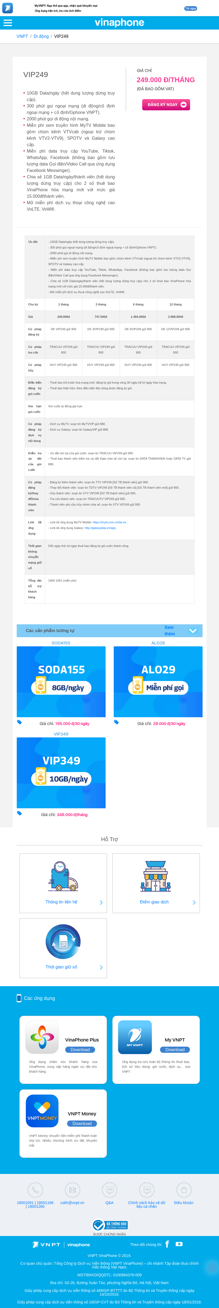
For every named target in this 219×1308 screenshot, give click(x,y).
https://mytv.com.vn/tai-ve (109, 522)
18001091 (25, 1203)
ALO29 (158, 643)
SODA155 (61, 643)
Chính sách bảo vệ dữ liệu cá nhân (146, 1205)
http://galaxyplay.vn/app (100, 527)
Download (80, 1049)
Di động (41, 36)
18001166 (45, 1203)
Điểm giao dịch (154, 902)
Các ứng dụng (39, 998)
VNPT (22, 36)
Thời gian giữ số (61, 967)
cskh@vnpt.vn (72, 1203)
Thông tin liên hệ (61, 902)
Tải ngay (190, 8)
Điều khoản (183, 1203)
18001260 (36, 1206)
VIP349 (61, 734)
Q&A (110, 1203)
